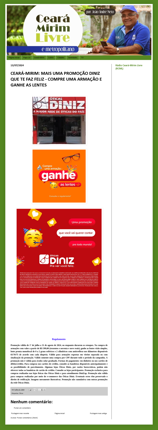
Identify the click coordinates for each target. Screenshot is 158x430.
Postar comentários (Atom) (27, 418)
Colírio (51, 58)
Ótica (21, 393)
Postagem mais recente (20, 414)
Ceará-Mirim (39, 58)
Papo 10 (26, 58)
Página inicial (14, 58)
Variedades (72, 58)
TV (82, 58)
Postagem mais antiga (98, 414)
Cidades (60, 58)
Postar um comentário (22, 408)
